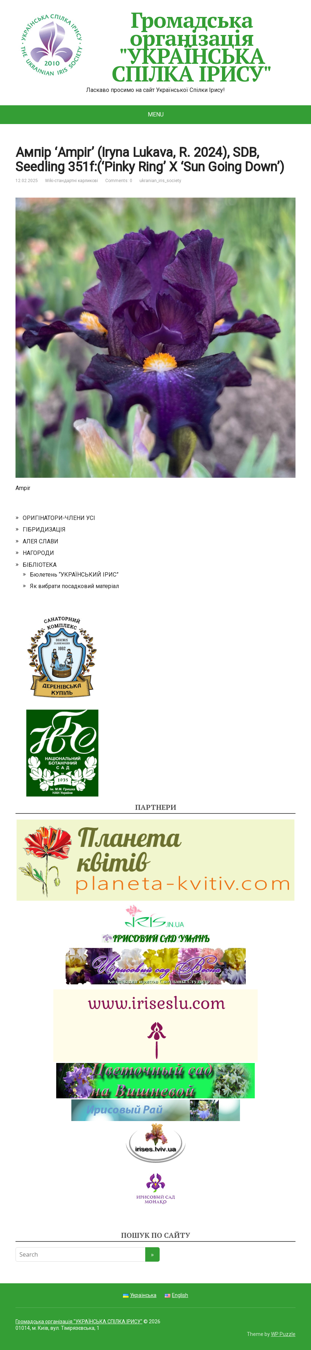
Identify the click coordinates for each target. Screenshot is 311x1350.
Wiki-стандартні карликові (71, 180)
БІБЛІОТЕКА (40, 564)
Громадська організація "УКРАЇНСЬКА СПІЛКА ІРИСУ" (143, 47)
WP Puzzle (283, 1334)
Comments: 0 (118, 180)
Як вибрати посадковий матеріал (74, 586)
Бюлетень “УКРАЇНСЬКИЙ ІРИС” (74, 574)
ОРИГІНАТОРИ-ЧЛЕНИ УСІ (59, 518)
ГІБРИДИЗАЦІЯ (44, 529)
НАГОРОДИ (38, 553)
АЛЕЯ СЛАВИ (40, 541)
